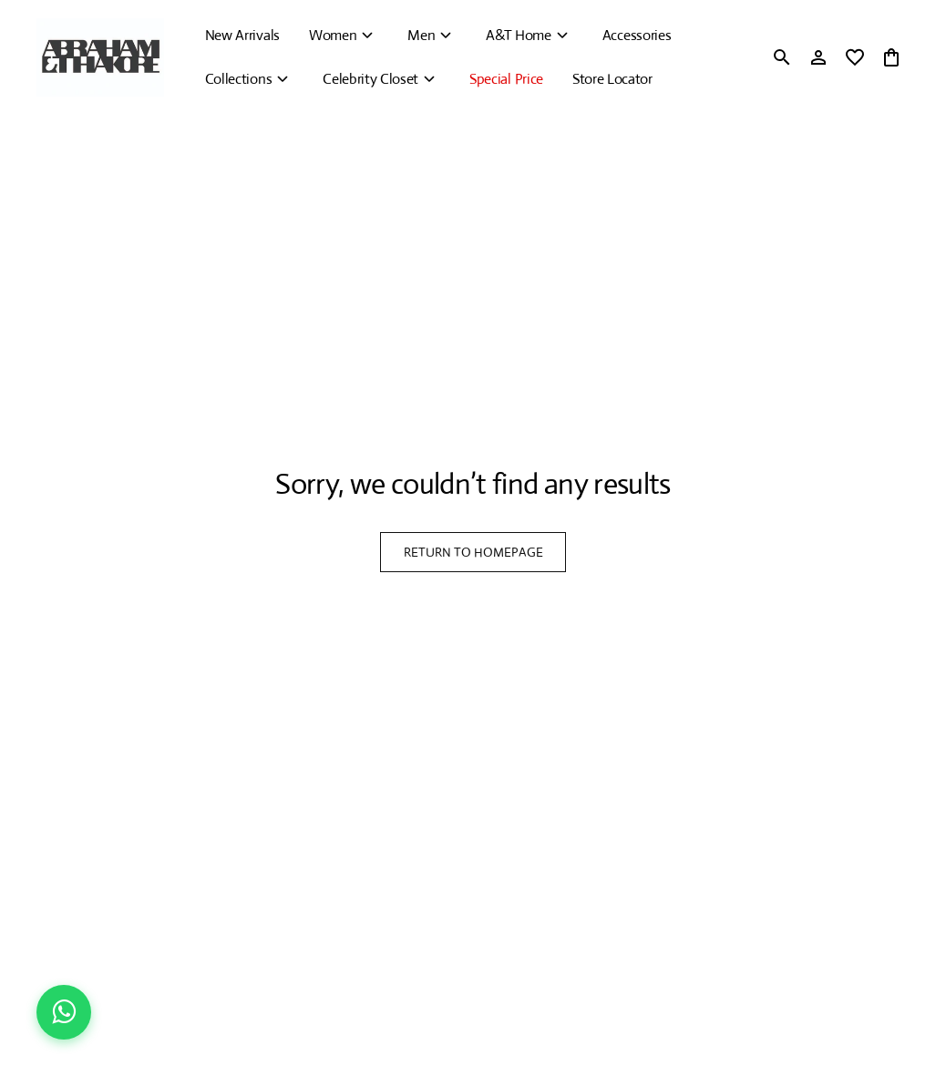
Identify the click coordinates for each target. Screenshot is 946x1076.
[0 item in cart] (891, 57)
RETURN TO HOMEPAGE (473, 552)
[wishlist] (855, 57)
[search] (782, 57)
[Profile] (818, 57)
